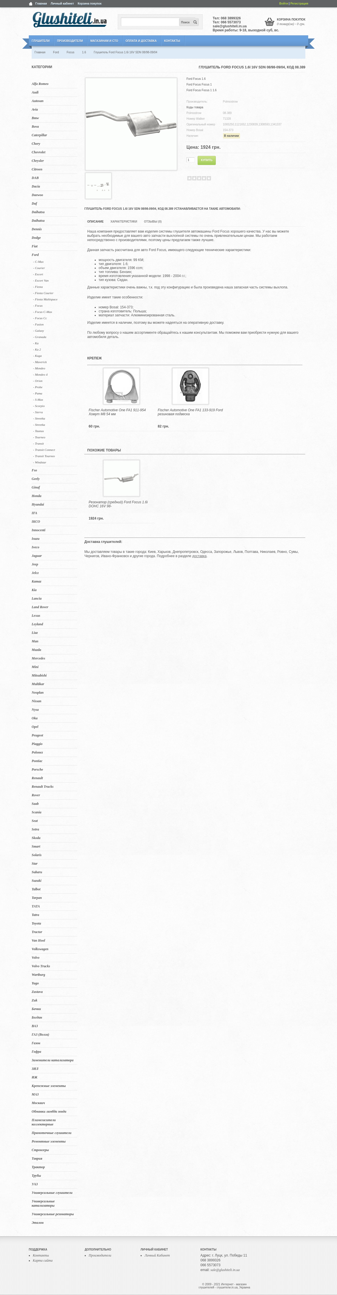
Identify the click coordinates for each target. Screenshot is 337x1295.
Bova (35, 127)
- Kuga (37, 355)
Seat (35, 821)
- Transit (38, 443)
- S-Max (38, 399)
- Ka (35, 343)
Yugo (35, 983)
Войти (283, 3)
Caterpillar (39, 135)
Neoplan (38, 693)
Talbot (36, 889)
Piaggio (37, 744)
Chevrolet (38, 152)
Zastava (37, 992)
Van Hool (38, 940)
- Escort (38, 274)
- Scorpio (39, 406)
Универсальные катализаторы (43, 1203)
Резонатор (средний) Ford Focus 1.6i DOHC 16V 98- (118, 504)
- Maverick (40, 362)
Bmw (35, 118)
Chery (36, 144)
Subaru (37, 872)
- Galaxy (38, 330)
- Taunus (38, 431)
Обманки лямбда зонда (49, 1111)
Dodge (36, 238)
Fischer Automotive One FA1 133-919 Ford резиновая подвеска (190, 412)
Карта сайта (42, 1261)
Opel (35, 727)
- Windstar (39, 462)
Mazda (36, 650)
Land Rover (40, 607)
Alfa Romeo (40, 84)
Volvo (35, 958)
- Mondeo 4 (40, 374)
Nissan (36, 701)
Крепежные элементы (49, 1086)
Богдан (37, 1017)
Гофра (36, 1052)
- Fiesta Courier (43, 293)
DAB (35, 178)
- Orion (37, 380)
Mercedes (38, 658)
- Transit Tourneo (44, 456)
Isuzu (35, 539)
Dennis (37, 229)
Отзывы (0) (153, 221)
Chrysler (38, 161)
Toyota (36, 923)
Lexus (36, 616)
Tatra (35, 915)
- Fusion (38, 324)
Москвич (38, 1103)
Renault (37, 778)
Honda (36, 496)
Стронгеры (40, 1150)
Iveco (35, 547)
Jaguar (37, 556)
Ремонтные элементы (49, 1141)
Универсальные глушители (52, 1193)
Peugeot (37, 735)
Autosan (37, 101)
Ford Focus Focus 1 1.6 (201, 90)
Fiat (35, 246)
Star (35, 864)
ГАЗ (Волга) (40, 1035)
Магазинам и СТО (104, 40)
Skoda (36, 838)
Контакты (172, 40)
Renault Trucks (43, 787)
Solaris (37, 855)
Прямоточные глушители (51, 1133)
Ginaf (36, 487)
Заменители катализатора (53, 1060)
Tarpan (37, 898)
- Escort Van (40, 280)
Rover (36, 795)
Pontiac (37, 761)
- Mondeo (39, 368)
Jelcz (35, 573)
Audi (35, 92)
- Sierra (38, 412)
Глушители (41, 40)
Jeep (35, 564)
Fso (34, 470)
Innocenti (38, 530)
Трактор (38, 1167)
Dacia (36, 186)
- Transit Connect (44, 449)
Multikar (38, 684)
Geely (36, 479)
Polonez (37, 752)
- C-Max (38, 261)
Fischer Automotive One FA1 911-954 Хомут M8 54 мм (117, 412)
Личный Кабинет (157, 1255)
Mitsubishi (39, 675)
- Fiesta (38, 286)
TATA (36, 906)
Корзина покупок (89, 3)
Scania (36, 812)
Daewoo (37, 195)
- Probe (37, 387)
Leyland (37, 624)
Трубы (36, 1176)
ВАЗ (35, 1026)
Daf (34, 203)
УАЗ (35, 1184)
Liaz (35, 633)
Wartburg (38, 975)
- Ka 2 (37, 349)
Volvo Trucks (41, 966)
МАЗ (35, 1094)
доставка (199, 556)
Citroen (37, 169)
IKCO (36, 522)
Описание (95, 221)
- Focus (37, 305)
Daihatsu (38, 212)
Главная (41, 3)
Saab (35, 804)
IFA (34, 513)
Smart (36, 846)
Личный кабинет (62, 3)
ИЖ (34, 1077)
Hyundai (38, 504)
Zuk (34, 1000)
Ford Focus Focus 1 (199, 84)
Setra (35, 829)
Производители (70, 40)
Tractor (37, 932)
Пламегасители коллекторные (44, 1122)
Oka (35, 718)
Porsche (37, 769)
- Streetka (39, 418)
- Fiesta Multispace (45, 299)
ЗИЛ (35, 1069)
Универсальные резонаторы (53, 1214)
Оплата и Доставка (141, 40)
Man (35, 641)
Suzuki (36, 881)
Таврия (37, 1158)
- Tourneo (39, 437)
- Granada (39, 337)
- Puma (37, 393)
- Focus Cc (40, 318)
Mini (35, 667)
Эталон (38, 1223)
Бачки (36, 1009)
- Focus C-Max (42, 311)
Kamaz (36, 581)
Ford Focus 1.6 (196, 78)
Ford (35, 255)
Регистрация (299, 3)
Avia (35, 109)
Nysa (35, 710)
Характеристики (123, 221)
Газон (36, 1043)
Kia (34, 590)
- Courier (39, 268)
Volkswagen (40, 949)
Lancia (37, 598)
